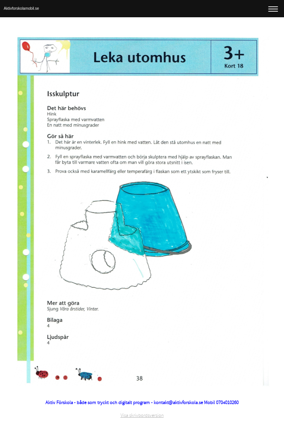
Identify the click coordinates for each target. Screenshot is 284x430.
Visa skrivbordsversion (142, 415)
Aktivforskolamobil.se (21, 8)
